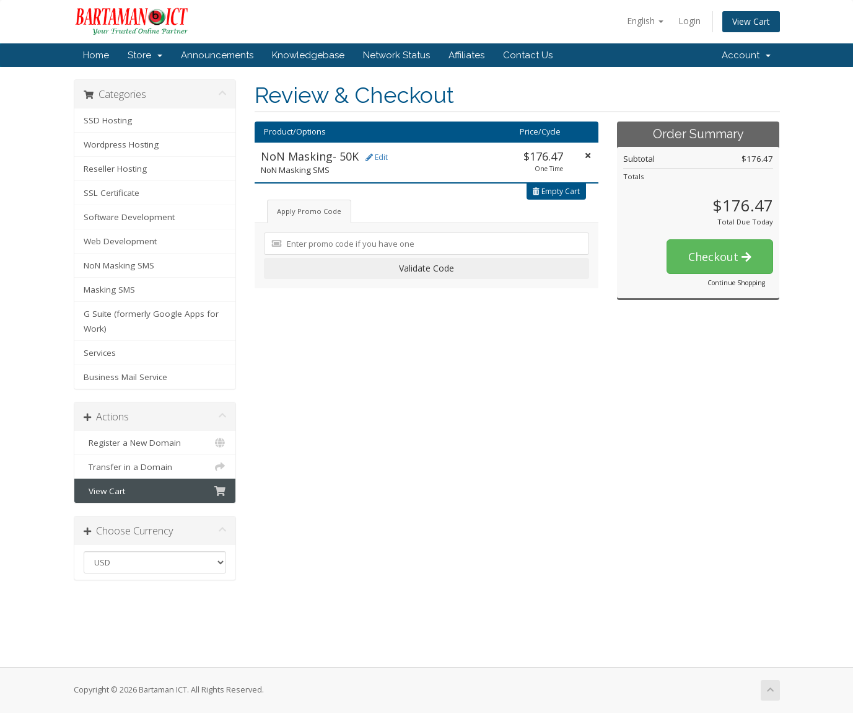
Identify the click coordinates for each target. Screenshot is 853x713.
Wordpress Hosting (121, 144)
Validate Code (426, 268)
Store (145, 55)
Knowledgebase (308, 55)
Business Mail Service (125, 377)
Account (746, 55)
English (645, 21)
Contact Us (528, 55)
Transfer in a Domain (155, 466)
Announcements (217, 55)
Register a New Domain (155, 442)
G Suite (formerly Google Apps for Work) (151, 321)
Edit (376, 157)
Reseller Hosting (115, 168)
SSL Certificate (111, 192)
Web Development (120, 241)
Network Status (396, 55)
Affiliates (466, 55)
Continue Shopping (736, 282)
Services (100, 352)
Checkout (719, 256)
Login (689, 21)
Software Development (129, 217)
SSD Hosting (108, 120)
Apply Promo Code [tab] (309, 211)
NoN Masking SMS (119, 265)
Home (96, 55)
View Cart (751, 21)
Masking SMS (109, 289)
